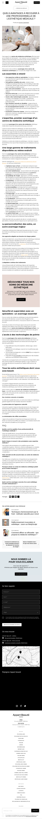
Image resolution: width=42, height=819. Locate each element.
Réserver (36, 2)
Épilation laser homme (21, 764)
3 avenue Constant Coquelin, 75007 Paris (16, 642)
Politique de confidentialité (31, 816)
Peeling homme (21, 770)
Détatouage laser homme (21, 779)
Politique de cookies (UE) (21, 799)
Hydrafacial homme (21, 768)
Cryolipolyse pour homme (21, 774)
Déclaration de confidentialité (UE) (21, 801)
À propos (21, 790)
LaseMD (21, 744)
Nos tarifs (21, 786)
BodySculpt (21, 759)
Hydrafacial (21, 740)
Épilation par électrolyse (21, 736)
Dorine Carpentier (24, 22)
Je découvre (21, 299)
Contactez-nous (21, 792)
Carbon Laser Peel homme (21, 772)
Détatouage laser (21, 762)
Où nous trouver (21, 788)
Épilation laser (21, 734)
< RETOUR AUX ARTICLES (21, 8)
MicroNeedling (21, 747)
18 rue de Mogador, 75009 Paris (13, 638)
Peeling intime (21, 755)
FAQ (21, 795)
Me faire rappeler (21, 574)
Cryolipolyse (21, 757)
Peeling (21, 742)
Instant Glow (21, 749)
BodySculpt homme (21, 777)
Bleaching (21, 738)
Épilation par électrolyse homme (21, 766)
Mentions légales (21, 797)
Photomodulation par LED (21, 751)
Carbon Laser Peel (21, 753)
